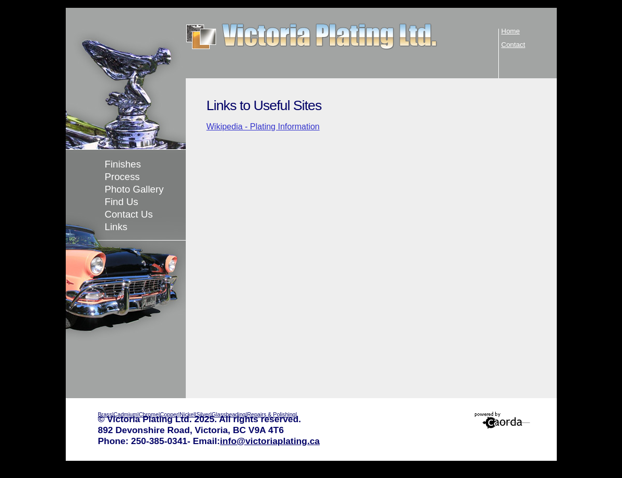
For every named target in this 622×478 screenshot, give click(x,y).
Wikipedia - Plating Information (263, 126)
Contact (513, 45)
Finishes (123, 164)
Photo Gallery (134, 189)
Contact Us (129, 214)
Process (122, 176)
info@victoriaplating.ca (270, 441)
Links (116, 226)
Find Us (121, 201)
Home (510, 31)
